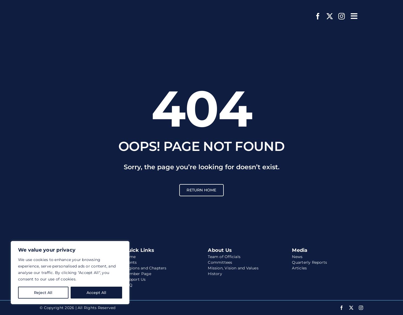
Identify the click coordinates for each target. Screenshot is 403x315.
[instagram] (341, 16)
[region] (70, 272)
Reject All (43, 292)
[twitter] (329, 16)
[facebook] (318, 16)
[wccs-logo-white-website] (73, 7)
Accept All (96, 292)
